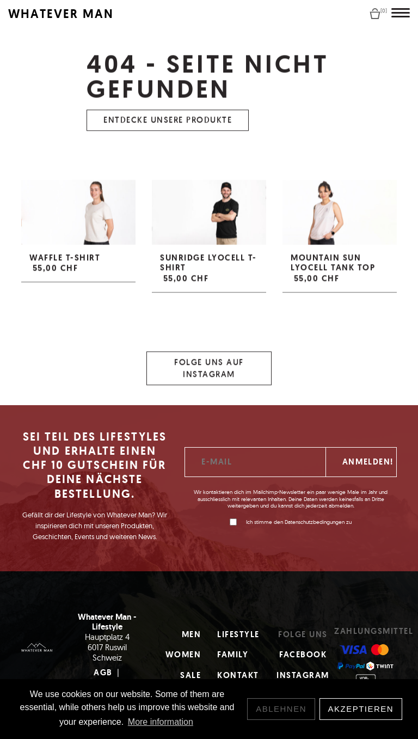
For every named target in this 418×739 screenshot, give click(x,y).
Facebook (303, 654)
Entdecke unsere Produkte (167, 124)
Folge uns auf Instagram (209, 372)
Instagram (302, 675)
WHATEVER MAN (61, 14)
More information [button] (160, 721)
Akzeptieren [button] (361, 708)
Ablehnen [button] (281, 708)
